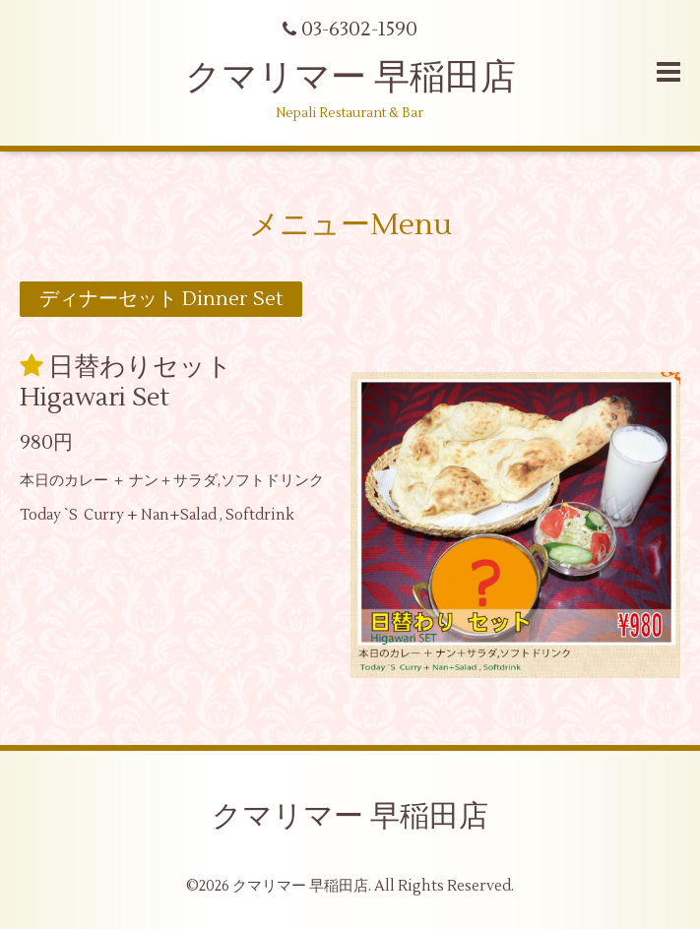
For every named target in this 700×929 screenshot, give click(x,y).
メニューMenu (350, 225)
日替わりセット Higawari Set (126, 382)
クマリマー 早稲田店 (350, 77)
